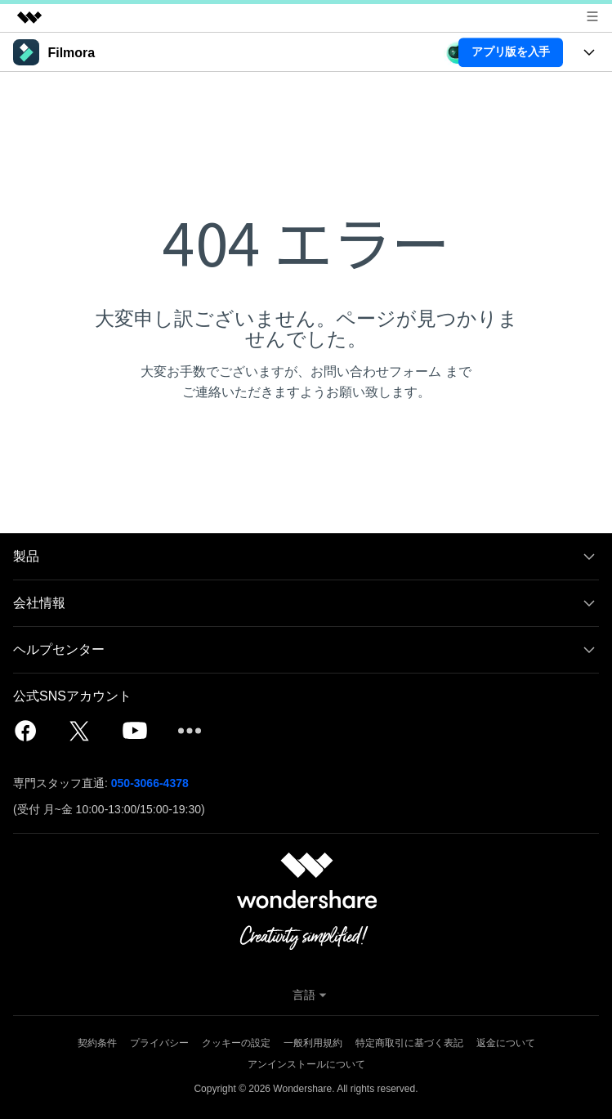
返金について (505, 1043)
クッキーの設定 (236, 1043)
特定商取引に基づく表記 (409, 1043)
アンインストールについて (306, 1064)
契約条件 (97, 1043)
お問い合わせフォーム (375, 371)
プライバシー (159, 1043)
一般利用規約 (313, 1043)
